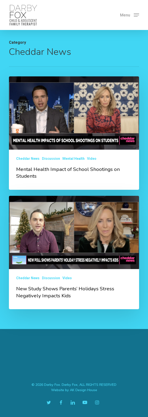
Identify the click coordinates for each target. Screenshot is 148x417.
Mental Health (73, 159)
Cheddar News (28, 159)
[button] (129, 14)
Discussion (51, 159)
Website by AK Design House (74, 390)
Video (91, 159)
